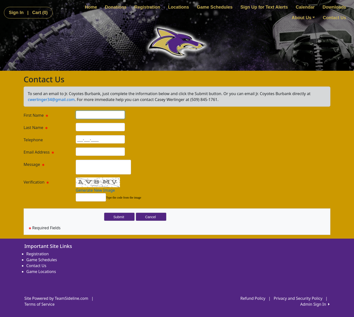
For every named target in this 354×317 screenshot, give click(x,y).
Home (91, 7)
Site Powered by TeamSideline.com (56, 298)
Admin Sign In (315, 304)
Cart (40, 12)
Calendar (305, 7)
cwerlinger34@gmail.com (51, 99)
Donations (116, 7)
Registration (147, 7)
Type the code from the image (123, 197)
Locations (178, 7)
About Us (303, 17)
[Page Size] (100, 115)
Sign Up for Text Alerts (264, 7)
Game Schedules (215, 7)
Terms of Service (39, 304)
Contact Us (334, 17)
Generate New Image (95, 190)
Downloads (334, 7)
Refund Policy (253, 298)
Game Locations (41, 271)
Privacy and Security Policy (298, 298)
